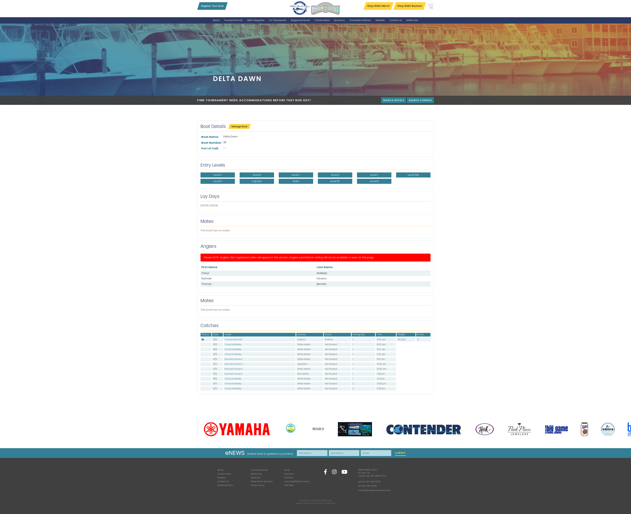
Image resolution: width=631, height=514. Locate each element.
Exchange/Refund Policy (296, 481)
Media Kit (255, 477)
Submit (400, 453)
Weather (221, 477)
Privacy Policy (258, 485)
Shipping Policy (225, 485)
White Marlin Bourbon (262, 481)
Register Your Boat (212, 6)
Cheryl (205, 273)
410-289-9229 (373, 481)
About (220, 470)
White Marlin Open (324, 500)
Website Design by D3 (305, 503)
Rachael (206, 278)
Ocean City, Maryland (325, 503)
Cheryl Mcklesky (233, 344)
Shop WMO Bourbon (409, 6)
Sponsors (289, 473)
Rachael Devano (233, 359)
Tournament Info (259, 470)
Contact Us (223, 481)
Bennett (321, 284)
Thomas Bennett (233, 339)
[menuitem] (216, 20)
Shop (287, 470)
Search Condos (420, 100)
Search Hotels (393, 100)
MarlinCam (256, 473)
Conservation (224, 473)
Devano (322, 278)
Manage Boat (240, 126)
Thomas (206, 284)
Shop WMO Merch (378, 6)
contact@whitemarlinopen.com (374, 490)
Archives (288, 477)
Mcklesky (322, 273)
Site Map (288, 485)
